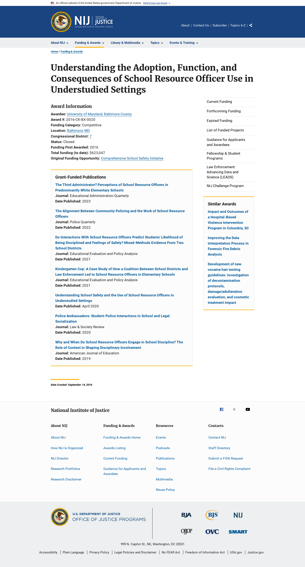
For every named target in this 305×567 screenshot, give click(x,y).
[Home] (94, 22)
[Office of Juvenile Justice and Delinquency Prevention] (186, 535)
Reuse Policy (165, 490)
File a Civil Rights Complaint (229, 469)
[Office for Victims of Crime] (212, 535)
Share (254, 28)
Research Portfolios (65, 469)
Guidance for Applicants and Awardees (124, 471)
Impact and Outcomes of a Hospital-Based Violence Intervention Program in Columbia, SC (228, 219)
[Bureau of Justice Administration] (186, 518)
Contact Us (201, 25)
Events (161, 437)
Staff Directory (219, 448)
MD (87, 130)
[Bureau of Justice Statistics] (212, 521)
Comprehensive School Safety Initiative (132, 158)
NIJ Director (59, 458)
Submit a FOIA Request (225, 458)
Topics (161, 469)
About (185, 25)
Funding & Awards (72, 51)
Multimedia (164, 479)
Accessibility (48, 552)
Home (54, 51)
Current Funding (115, 458)
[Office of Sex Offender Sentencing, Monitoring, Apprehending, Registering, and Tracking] (238, 534)
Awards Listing (114, 448)
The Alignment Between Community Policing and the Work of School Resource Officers (120, 214)
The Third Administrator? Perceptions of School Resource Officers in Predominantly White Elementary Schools (111, 187)
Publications (165, 458)
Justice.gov (255, 552)
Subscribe (220, 25)
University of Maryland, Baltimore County (99, 114)
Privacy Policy (99, 552)
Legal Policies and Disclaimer (135, 552)
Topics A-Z (237, 25)
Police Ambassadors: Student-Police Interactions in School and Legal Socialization (112, 318)
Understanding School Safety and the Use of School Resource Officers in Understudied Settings (114, 298)
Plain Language (73, 552)
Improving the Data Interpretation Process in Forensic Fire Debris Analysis (228, 246)
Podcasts (163, 448)
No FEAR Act (171, 552)
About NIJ (58, 437)
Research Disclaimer (66, 479)
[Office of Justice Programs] (61, 21)
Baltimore (75, 130)
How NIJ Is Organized (67, 448)
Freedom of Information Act (205, 552)
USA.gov (236, 552)
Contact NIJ (217, 437)
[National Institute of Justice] (238, 518)
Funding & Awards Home (121, 437)
